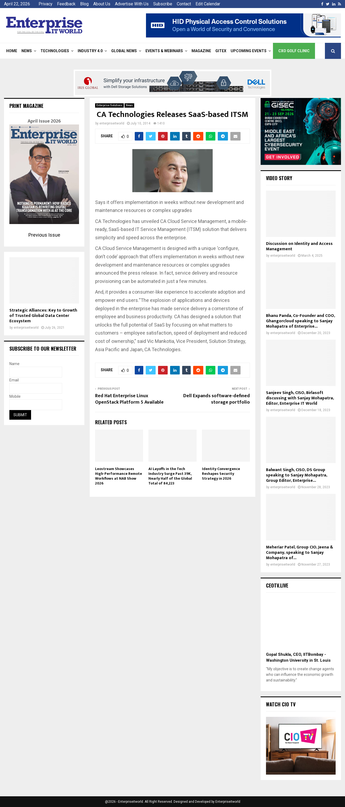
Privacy (45, 3)
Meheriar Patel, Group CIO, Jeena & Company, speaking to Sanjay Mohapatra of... (299, 553)
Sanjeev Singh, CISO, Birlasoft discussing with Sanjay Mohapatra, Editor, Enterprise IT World (300, 398)
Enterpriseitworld (227, 802)
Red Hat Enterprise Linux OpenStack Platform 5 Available (129, 399)
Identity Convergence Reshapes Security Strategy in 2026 (221, 474)
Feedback (66, 3)
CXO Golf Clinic (294, 51)
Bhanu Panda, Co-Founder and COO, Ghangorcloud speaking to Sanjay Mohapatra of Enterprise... (300, 321)
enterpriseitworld (111, 123)
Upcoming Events (249, 51)
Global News (124, 51)
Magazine (201, 51)
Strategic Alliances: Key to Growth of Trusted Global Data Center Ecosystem (43, 316)
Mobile (15, 396)
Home (11, 51)
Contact (184, 3)
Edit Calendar (208, 3)
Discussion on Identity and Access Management (299, 246)
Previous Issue (44, 235)
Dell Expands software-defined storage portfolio (216, 399)
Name (14, 364)
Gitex (220, 51)
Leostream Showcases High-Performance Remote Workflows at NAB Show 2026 (118, 476)
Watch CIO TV (280, 704)
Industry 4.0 (90, 51)
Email (14, 380)
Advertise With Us (132, 3)
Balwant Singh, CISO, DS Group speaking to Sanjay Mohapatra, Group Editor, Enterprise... (296, 475)
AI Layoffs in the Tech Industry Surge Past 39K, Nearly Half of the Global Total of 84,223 (170, 476)
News (26, 51)
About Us (101, 3)
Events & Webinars (164, 51)
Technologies (54, 51)
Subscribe (162, 3)
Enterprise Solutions (109, 105)
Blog (84, 3)
